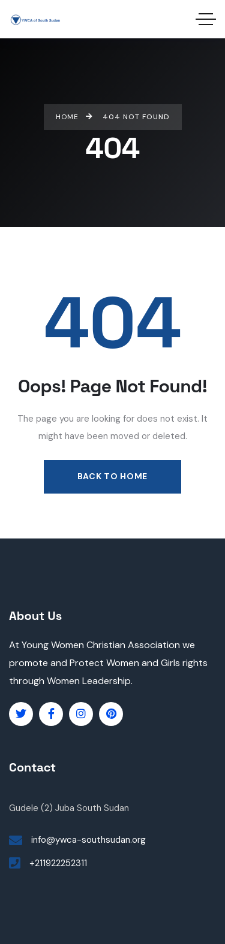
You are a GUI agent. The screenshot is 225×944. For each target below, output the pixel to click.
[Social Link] (21, 714)
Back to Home (112, 476)
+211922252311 (58, 863)
